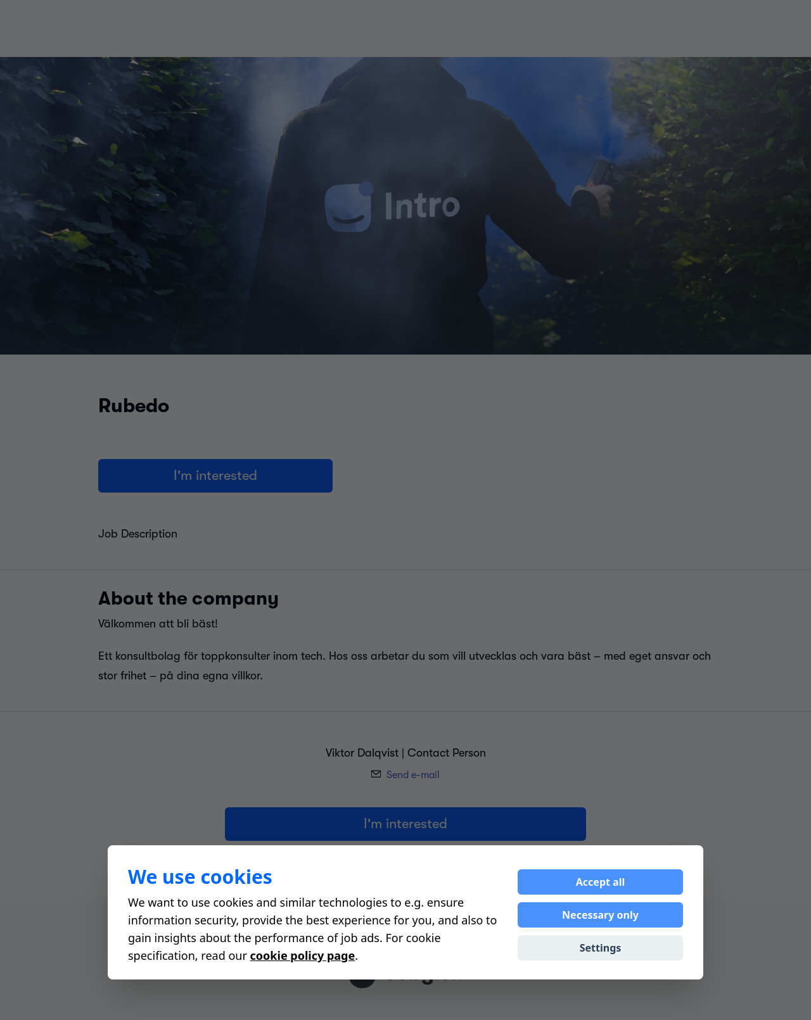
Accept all (600, 882)
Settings (601, 948)
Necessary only (600, 915)
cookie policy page (302, 955)
